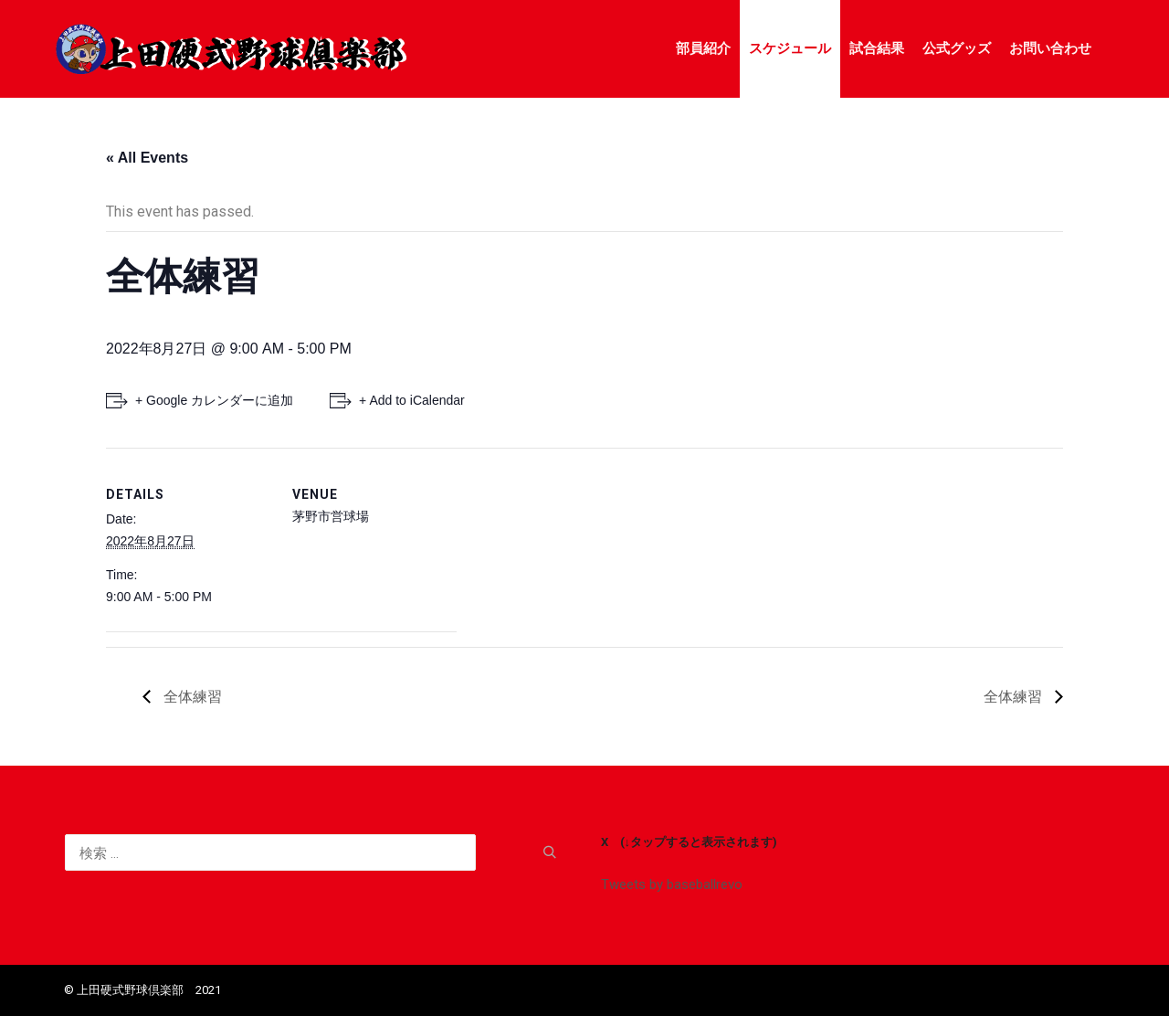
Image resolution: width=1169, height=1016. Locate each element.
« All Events (147, 157)
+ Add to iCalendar (412, 400)
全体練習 (191, 696)
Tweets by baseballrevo (671, 884)
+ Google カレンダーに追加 (214, 400)
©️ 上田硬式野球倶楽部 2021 (142, 990)
